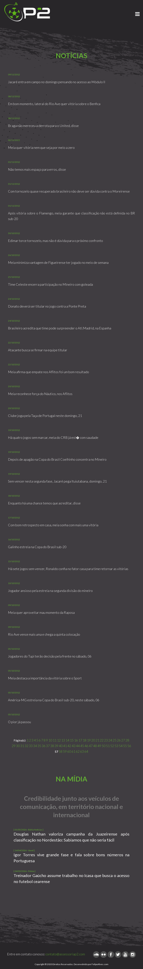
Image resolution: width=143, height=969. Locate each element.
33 (31, 746)
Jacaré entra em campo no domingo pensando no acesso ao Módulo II (56, 82)
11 (54, 740)
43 (73, 746)
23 (106, 740)
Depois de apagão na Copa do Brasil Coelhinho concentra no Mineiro (57, 459)
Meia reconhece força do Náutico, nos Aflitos (40, 394)
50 (103, 746)
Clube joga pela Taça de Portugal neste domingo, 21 (45, 416)
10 (50, 740)
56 (129, 746)
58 (60, 751)
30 (18, 746)
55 (125, 746)
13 (63, 740)
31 (22, 746)
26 (119, 740)
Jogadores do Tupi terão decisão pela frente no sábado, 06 (49, 656)
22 (102, 740)
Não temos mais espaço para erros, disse (37, 169)
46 (86, 746)
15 (72, 740)
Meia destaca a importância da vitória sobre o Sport (45, 678)
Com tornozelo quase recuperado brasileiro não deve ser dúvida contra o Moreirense (69, 191)
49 (99, 746)
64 (86, 751)
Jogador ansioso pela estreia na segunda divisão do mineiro (50, 591)
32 (26, 746)
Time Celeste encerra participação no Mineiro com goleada (50, 284)
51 (108, 746)
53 (116, 746)
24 (110, 740)
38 (52, 746)
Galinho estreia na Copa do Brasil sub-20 (37, 547)
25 (114, 740)
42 (69, 746)
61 (73, 751)
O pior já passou (19, 722)
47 (91, 746)
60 (69, 751)
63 (82, 751)
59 (65, 751)
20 (93, 740)
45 (82, 746)
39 (56, 746)
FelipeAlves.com (100, 964)
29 (13, 746)
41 (65, 746)
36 (43, 746)
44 (78, 746)
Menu (137, 12)
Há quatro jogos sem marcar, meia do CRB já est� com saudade (53, 437)
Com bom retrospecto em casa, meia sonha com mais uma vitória (53, 525)
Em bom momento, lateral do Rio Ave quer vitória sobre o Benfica (54, 104)
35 (39, 746)
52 (112, 746)
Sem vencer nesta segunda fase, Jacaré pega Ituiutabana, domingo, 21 (57, 481)
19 (89, 740)
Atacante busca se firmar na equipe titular (37, 350)
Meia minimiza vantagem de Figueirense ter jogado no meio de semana (58, 262)
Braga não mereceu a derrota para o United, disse (43, 126)
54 (121, 746)
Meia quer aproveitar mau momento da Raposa (41, 612)
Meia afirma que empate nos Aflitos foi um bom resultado (48, 372)
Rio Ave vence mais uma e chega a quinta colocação (44, 634)
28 (127, 740)
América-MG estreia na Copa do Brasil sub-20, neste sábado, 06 (53, 700)
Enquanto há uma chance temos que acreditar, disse (44, 503)
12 (59, 740)
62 (78, 751)
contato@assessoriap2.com (65, 954)
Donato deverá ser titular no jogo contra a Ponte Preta (47, 306)
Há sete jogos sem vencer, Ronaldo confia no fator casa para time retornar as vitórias (68, 569)
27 (123, 740)
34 (35, 746)
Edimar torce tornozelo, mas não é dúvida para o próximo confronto (55, 241)
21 (97, 740)
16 (76, 740)
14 (67, 740)
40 (61, 746)
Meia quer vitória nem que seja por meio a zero (41, 147)
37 (48, 746)
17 (80, 740)
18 (84, 740)
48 (95, 746)
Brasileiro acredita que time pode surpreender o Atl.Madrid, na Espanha (59, 328)
